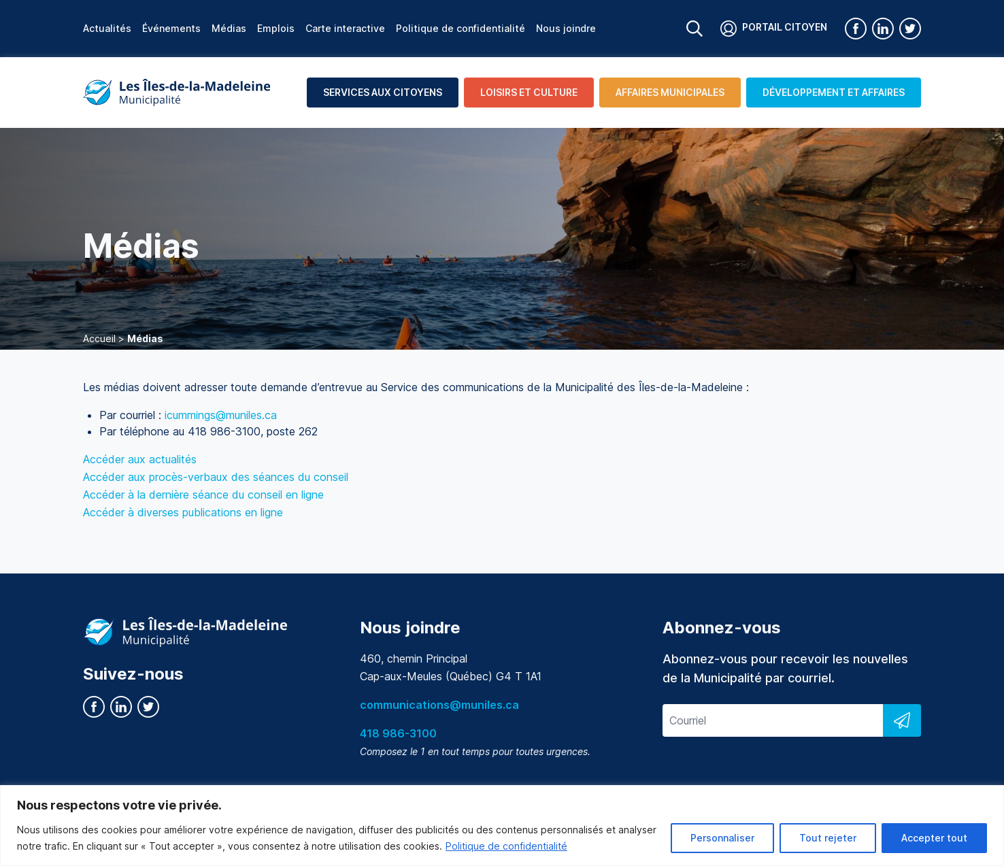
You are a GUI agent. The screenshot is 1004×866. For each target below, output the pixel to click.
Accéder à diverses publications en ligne (183, 512)
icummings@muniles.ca (221, 415)
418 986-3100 (398, 733)
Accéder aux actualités (140, 459)
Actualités (107, 28)
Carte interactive (345, 28)
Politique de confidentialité (506, 846)
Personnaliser (722, 838)
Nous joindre (566, 28)
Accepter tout (934, 838)
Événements (171, 28)
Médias (229, 28)
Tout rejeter (827, 838)
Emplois (276, 28)
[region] (502, 825)
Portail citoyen (773, 28)
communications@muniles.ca (439, 705)
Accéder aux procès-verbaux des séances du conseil (215, 477)
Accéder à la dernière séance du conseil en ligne (203, 494)
